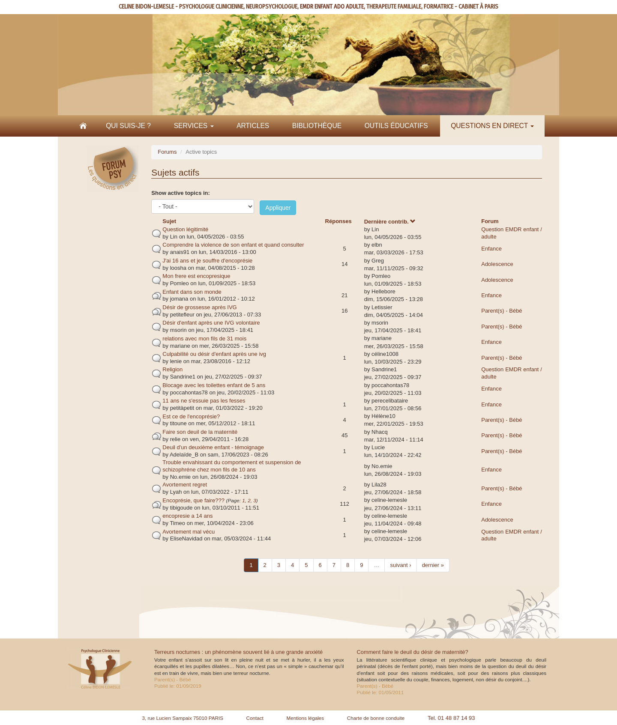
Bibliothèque (316, 125)
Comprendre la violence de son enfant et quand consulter (233, 245)
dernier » (433, 565)
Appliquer (278, 207)
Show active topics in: (180, 193)
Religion (172, 369)
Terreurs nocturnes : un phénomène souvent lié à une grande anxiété (238, 652)
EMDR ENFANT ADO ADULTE (332, 6)
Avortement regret (184, 484)
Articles (253, 125)
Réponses (338, 221)
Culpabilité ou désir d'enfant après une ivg (214, 354)
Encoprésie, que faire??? (193, 500)
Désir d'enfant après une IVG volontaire (211, 322)
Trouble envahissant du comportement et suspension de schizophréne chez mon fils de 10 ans (231, 466)
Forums (167, 152)
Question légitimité (185, 229)
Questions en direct (492, 125)
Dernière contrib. (390, 221)
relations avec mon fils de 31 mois (204, 338)
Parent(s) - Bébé (501, 310)
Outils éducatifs (396, 125)
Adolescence (497, 264)
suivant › (400, 565)
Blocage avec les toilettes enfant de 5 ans (213, 385)
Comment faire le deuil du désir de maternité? (412, 652)
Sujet (169, 221)
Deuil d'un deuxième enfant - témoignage (213, 447)
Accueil (83, 126)
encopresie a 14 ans (187, 516)
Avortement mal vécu (188, 531)
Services (194, 125)
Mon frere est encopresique (196, 276)
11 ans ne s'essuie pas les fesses (203, 400)
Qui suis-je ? (128, 125)
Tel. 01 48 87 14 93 (451, 718)
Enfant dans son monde (191, 292)
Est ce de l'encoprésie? (191, 416)
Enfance (491, 248)
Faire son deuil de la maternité (199, 432)
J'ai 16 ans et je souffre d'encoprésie (207, 260)
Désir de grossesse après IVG (199, 307)
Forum (489, 221)
